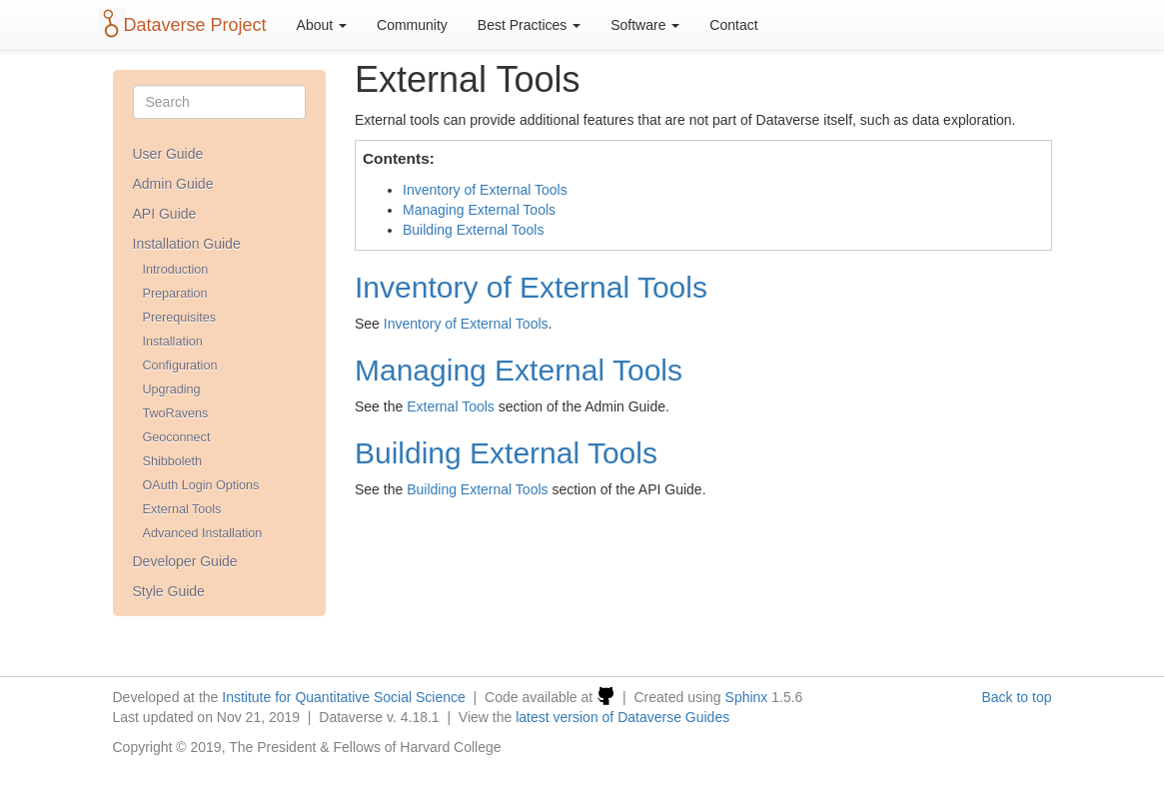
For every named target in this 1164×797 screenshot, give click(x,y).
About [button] (322, 25)
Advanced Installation (203, 533)
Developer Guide (185, 561)
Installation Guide (187, 244)
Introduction (176, 270)
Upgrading (172, 390)
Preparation (175, 294)
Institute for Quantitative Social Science (344, 697)
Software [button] (644, 25)
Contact (733, 25)
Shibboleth (173, 461)
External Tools (182, 509)
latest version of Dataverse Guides (622, 717)
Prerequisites (180, 318)
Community (412, 25)
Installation (173, 342)
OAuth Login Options (201, 485)
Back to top (1016, 697)
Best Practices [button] (529, 25)
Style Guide (169, 591)
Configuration (180, 366)
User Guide (168, 154)
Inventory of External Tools (485, 190)
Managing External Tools (479, 210)
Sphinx (746, 697)
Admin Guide (173, 184)
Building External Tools (473, 230)
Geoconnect (177, 437)
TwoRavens (176, 413)
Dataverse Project (195, 25)
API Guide (165, 214)
